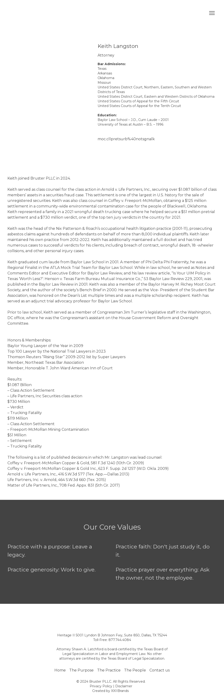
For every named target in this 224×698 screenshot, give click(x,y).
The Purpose (81, 670)
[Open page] (112, 615)
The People (135, 670)
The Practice (109, 670)
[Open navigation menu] (212, 13)
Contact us (159, 670)
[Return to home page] (38, 13)
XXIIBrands (120, 691)
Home (60, 670)
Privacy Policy (101, 686)
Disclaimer (123, 686)
